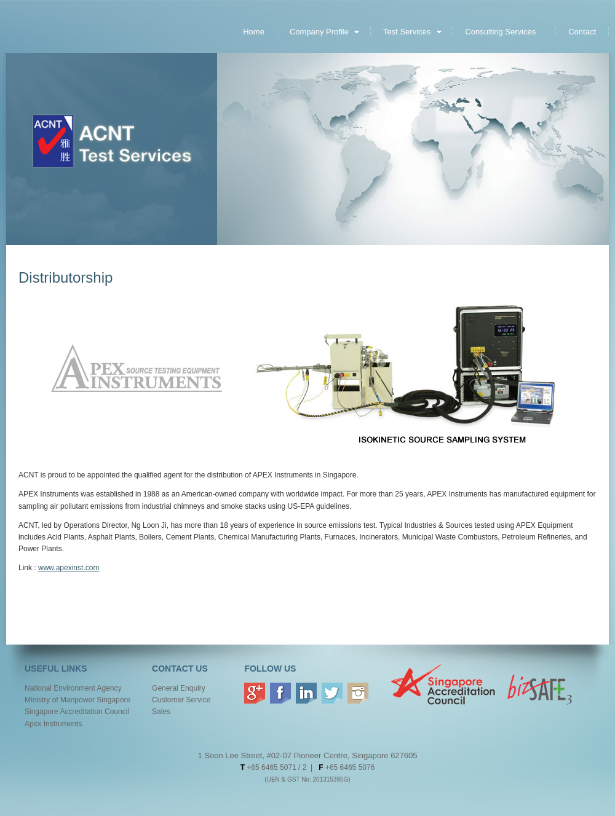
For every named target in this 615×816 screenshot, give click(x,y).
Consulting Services (500, 31)
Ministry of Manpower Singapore (77, 700)
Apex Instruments (53, 724)
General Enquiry (178, 688)
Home (253, 31)
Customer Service (181, 700)
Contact (582, 31)
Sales (161, 711)
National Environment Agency (73, 688)
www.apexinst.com (68, 567)
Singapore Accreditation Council (77, 711)
